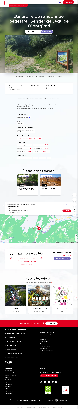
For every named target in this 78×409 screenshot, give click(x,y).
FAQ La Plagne (10, 345)
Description (30, 76)
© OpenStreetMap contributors (68, 242)
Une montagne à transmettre (15, 329)
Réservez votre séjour (18, 6)
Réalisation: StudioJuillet (44, 407)
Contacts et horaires (50, 375)
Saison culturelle (62, 309)
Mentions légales (19, 407)
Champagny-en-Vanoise (10, 375)
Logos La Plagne (44, 341)
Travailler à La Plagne (13, 342)
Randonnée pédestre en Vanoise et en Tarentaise (42, 6)
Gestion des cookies (57, 407)
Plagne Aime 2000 (9, 391)
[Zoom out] (76, 238)
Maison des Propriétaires (46, 346)
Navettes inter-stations (27, 258)
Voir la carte (12, 91)
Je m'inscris (51, 323)
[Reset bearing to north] (76, 240)
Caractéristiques (40, 76)
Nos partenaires (11, 358)
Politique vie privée (31, 407)
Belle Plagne (8, 388)
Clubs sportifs (10, 350)
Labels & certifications (13, 354)
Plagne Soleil (8, 386)
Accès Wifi (42, 343)
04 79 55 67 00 (34, 85)
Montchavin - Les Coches (11, 372)
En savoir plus (46, 31)
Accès (41, 258)
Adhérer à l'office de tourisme (47, 332)
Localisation (51, 76)
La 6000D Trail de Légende (39, 309)
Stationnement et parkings (28, 261)
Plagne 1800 (8, 379)
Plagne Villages (8, 393)
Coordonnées (19, 76)
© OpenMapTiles (59, 242)
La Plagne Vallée (24, 176)
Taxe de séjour (43, 337)
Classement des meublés (46, 334)
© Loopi (76, 242)
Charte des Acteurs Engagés (46, 350)
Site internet (51, 85)
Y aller (67, 210)
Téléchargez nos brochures (15, 333)
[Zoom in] (76, 235)
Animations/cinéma (26, 265)
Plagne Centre (8, 384)
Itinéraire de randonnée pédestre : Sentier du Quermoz (49, 189)
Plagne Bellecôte (9, 382)
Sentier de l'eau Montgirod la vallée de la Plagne (29, 138)
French (60, 2)
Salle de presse (43, 348)
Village (60, 76)
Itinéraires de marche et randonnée (62, 6)
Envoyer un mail (52, 88)
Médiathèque (43, 339)
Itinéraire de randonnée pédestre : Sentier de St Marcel (26, 189)
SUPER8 (15, 309)
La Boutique (10, 337)
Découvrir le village (62, 258)
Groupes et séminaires (45, 353)
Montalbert (7, 377)
